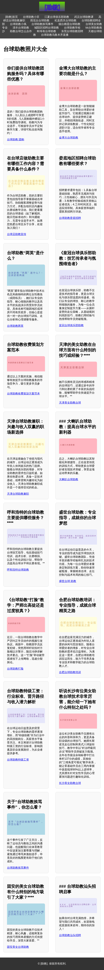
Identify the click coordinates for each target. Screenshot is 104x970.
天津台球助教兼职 (18, 493)
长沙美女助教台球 (70, 783)
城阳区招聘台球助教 (46, 27)
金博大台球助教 (68, 137)
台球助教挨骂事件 (42, 24)
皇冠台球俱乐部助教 (71, 325)
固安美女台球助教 (18, 946)
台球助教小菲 (31, 16)
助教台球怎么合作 (21, 31)
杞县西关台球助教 (65, 20)
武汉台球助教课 (83, 16)
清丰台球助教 (21, 27)
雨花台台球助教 (39, 20)
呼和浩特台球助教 (18, 569)
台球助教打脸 (15, 668)
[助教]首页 (11, 16)
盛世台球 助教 (67, 581)
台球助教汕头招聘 (70, 935)
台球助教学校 (72, 27)
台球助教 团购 (15, 139)
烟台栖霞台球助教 (69, 24)
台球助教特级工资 (18, 759)
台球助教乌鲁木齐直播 (54, 34)
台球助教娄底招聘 (70, 217)
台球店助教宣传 (16, 234)
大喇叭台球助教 (68, 479)
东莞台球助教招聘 (72, 31)
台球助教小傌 (18, 24)
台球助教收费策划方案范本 (23, 393)
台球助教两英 (15, 325)
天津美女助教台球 (70, 402)
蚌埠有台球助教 (46, 31)
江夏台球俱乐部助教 (56, 16)
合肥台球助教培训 (70, 672)
